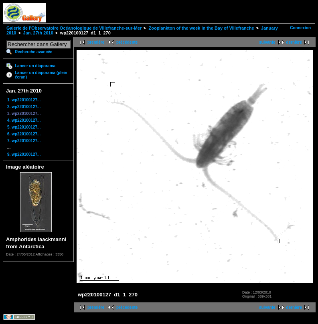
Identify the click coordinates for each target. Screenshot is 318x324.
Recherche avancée (33, 52)
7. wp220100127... (24, 141)
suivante (267, 42)
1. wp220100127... (24, 100)
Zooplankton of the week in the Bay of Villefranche (201, 28)
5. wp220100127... (24, 127)
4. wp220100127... (24, 120)
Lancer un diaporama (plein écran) (41, 74)
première (95, 42)
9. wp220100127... (24, 154)
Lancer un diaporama (35, 66)
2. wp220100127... (24, 107)
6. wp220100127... (24, 134)
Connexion (300, 28)
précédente (127, 42)
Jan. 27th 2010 (38, 32)
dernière (294, 42)
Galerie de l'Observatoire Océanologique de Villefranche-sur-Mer (74, 28)
